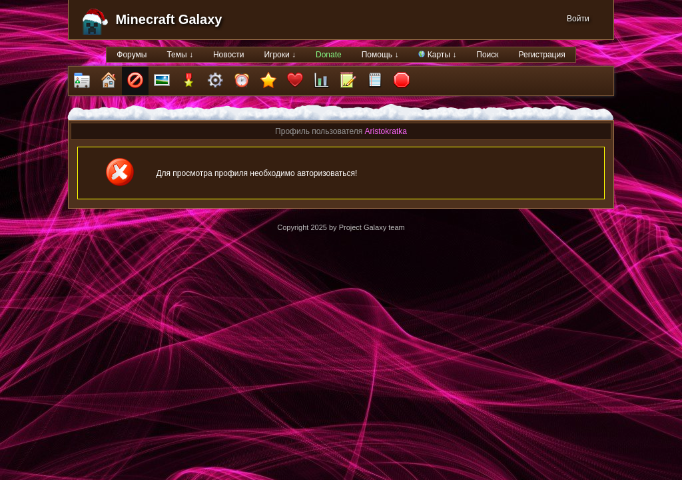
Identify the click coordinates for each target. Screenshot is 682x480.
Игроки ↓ (280, 54)
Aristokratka (386, 131)
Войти (578, 18)
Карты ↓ (437, 54)
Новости (228, 54)
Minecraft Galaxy (168, 19)
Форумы (132, 54)
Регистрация (542, 54)
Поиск (487, 54)
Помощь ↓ (380, 54)
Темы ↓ (180, 54)
